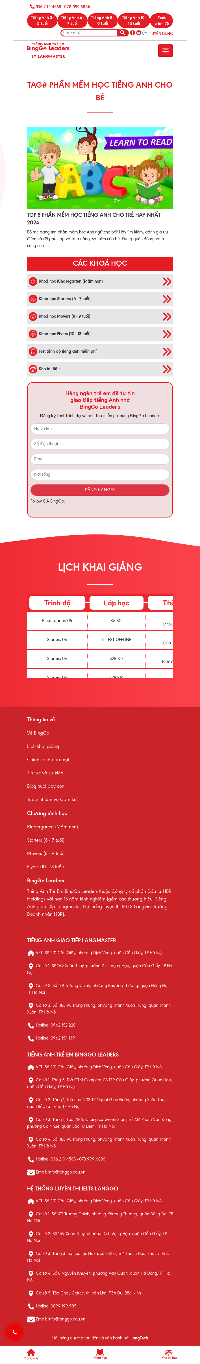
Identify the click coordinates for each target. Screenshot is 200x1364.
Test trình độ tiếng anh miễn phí (63, 351)
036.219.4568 (49, 7)
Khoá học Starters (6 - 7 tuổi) (60, 299)
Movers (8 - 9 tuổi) (46, 853)
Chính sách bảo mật (48, 760)
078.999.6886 (76, 7)
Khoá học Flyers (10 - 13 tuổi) (60, 334)
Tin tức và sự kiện (45, 773)
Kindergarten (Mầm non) (52, 827)
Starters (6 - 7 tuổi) (45, 840)
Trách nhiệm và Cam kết (52, 799)
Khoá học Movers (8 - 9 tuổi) (59, 316)
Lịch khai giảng (43, 746)
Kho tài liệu (44, 369)
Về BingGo (38, 733)
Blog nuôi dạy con (45, 786)
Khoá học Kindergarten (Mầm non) (66, 281)
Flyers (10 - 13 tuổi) (45, 867)
